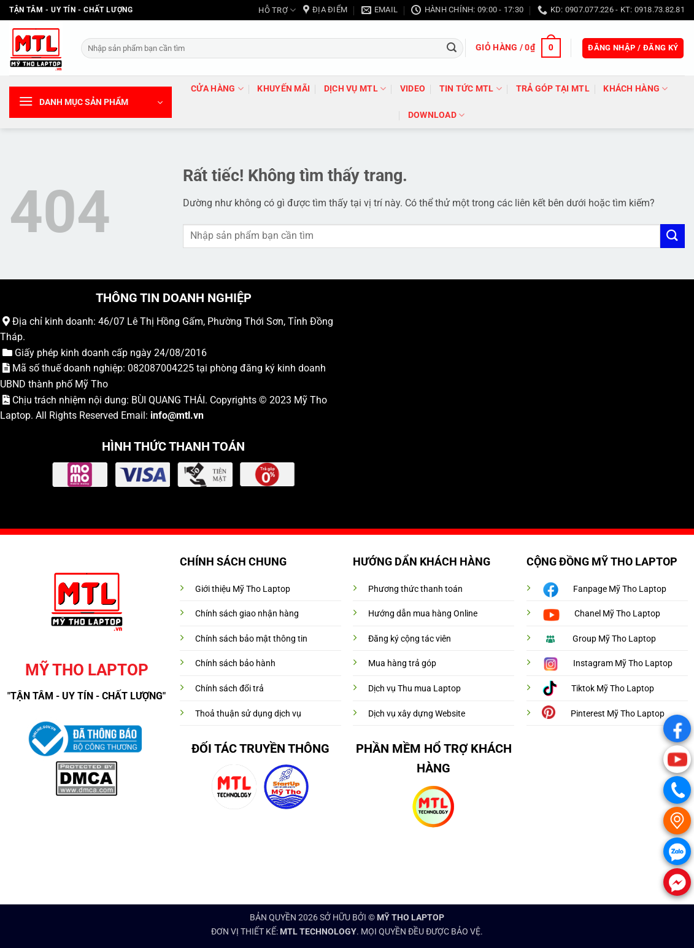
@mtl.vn (186, 415)
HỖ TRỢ (277, 10)
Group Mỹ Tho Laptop (614, 639)
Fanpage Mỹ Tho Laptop (619, 589)
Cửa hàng (217, 89)
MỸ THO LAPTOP (410, 917)
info (159, 415)
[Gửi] (451, 47)
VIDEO (412, 89)
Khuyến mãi (283, 89)
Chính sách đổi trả (229, 688)
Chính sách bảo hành (235, 663)
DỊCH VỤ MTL (355, 89)
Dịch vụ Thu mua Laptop (414, 688)
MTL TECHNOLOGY (318, 932)
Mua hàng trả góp (402, 663)
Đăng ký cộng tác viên (409, 639)
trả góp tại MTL (553, 89)
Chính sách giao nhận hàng (247, 613)
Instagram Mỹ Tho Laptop (623, 663)
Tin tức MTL (471, 89)
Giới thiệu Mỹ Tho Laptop (242, 589)
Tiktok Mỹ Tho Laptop (612, 688)
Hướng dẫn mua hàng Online (422, 613)
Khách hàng (635, 89)
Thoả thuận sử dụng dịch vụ (248, 714)
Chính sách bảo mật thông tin (251, 639)
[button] (518, 47)
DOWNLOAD (436, 115)
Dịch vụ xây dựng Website (416, 714)
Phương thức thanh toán (415, 589)
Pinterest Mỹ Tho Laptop (618, 714)
